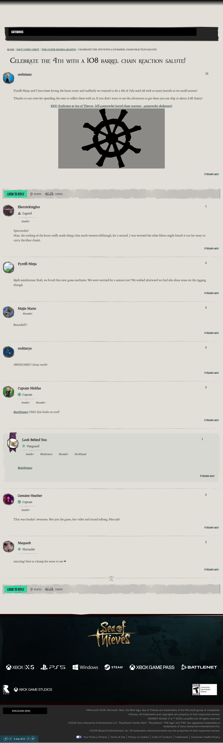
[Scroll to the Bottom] (33, 739)
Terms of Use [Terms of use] (117, 737)
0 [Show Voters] (206, 263)
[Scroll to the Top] (6, 739)
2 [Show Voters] (206, 542)
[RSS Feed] (5, 49)
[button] (103, 32)
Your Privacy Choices (95, 737)
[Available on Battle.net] (198, 668)
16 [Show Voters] (206, 73)
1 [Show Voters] (206, 206)
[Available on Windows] (85, 668)
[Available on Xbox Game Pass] (152, 668)
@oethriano (20, 412)
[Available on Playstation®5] (53, 668)
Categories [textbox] (17, 32)
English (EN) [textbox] (21, 711)
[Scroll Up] (10, 739)
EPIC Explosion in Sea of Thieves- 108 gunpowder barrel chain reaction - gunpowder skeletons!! (111, 106)
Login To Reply (15, 194)
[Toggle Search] (17, 38)
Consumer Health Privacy (205, 737)
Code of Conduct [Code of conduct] (162, 737)
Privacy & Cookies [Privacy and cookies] (138, 737)
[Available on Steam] (113, 668)
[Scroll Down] (28, 739)
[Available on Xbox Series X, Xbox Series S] (20, 668)
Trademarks (181, 737)
